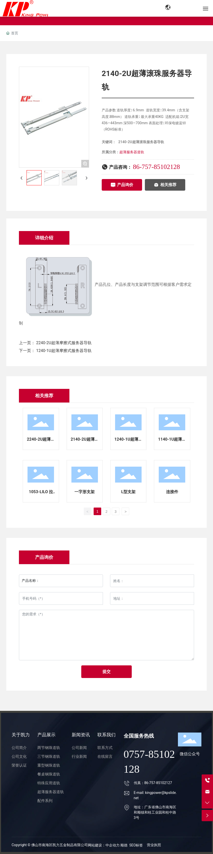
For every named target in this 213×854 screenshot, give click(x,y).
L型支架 (128, 491)
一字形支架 (84, 491)
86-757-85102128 (156, 166)
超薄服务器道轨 (131, 152)
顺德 (123, 845)
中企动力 (112, 845)
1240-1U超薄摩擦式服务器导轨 (64, 350)
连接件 (172, 491)
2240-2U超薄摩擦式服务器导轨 (64, 342)
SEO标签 (136, 845)
